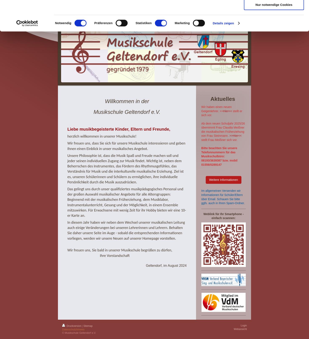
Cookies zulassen (274, 10)
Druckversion (72, 326)
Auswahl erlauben (274, 23)
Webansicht (240, 329)
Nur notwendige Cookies (273, 35)
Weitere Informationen (223, 179)
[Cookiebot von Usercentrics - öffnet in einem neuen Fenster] (27, 53)
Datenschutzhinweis (73, 329)
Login (244, 325)
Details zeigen (223, 53)
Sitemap (88, 326)
